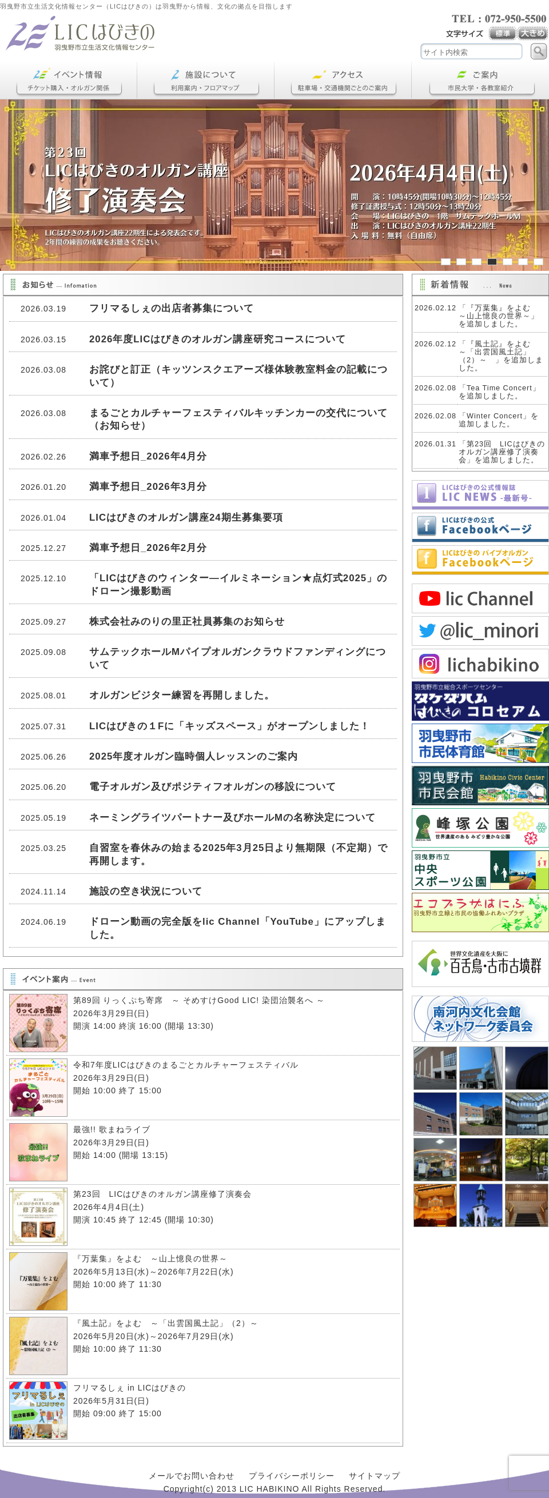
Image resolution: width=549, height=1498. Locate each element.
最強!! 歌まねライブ (111, 1129)
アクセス (343, 80)
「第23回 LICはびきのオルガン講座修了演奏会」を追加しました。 (502, 452)
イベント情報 (68, 80)
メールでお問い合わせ (191, 1475)
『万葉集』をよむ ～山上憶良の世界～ (150, 1258)
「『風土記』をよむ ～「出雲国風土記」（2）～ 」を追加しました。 (501, 356)
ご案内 (480, 80)
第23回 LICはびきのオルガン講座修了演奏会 (162, 1194)
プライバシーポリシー (292, 1475)
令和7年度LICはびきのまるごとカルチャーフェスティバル (186, 1064)
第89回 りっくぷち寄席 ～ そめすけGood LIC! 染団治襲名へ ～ (199, 1000)
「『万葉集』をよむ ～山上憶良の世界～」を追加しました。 (499, 316)
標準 (503, 33)
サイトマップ (374, 1475)
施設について (205, 80)
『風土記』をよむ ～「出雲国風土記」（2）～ (170, 1323)
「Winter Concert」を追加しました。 (499, 420)
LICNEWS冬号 (480, 495)
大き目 (533, 33)
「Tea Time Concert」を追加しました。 (499, 392)
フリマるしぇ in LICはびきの (129, 1387)
